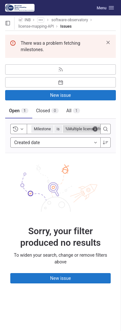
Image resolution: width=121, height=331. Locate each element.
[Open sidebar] (8, 23)
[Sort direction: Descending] (105, 142)
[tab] (18, 110)
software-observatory (69, 20)
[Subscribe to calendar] (60, 82)
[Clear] (95, 129)
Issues (66, 26)
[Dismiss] (108, 42)
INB (24, 19)
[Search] (105, 129)
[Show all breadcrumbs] (40, 20)
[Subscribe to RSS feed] (60, 69)
